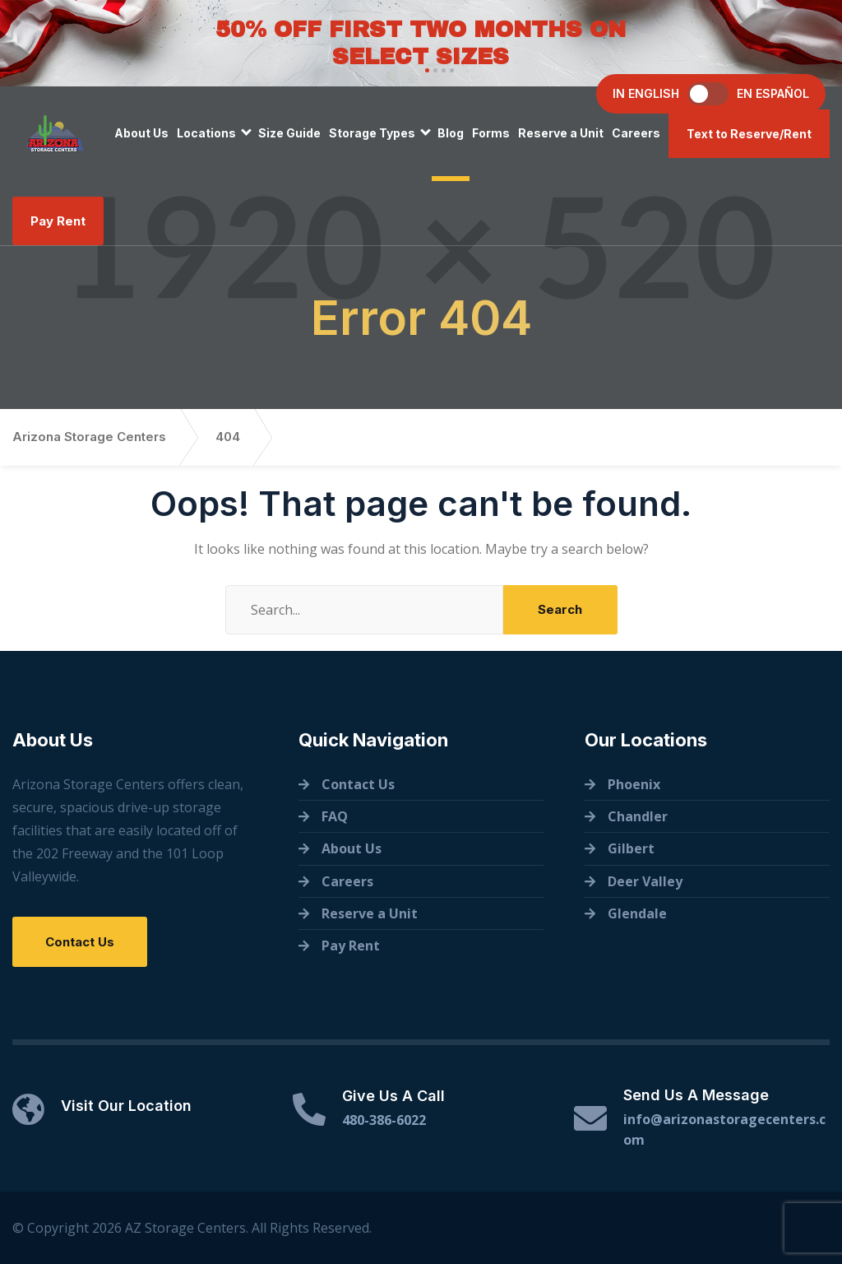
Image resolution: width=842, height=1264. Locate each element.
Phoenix (634, 784)
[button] (425, 70)
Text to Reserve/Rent (749, 134)
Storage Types (372, 133)
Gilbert (631, 848)
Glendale (637, 913)
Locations (206, 133)
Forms (491, 133)
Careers (636, 133)
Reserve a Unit (561, 133)
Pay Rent (58, 221)
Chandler (638, 816)
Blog (450, 133)
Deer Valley (645, 881)
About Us (141, 133)
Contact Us (79, 942)
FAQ (335, 816)
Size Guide (289, 133)
